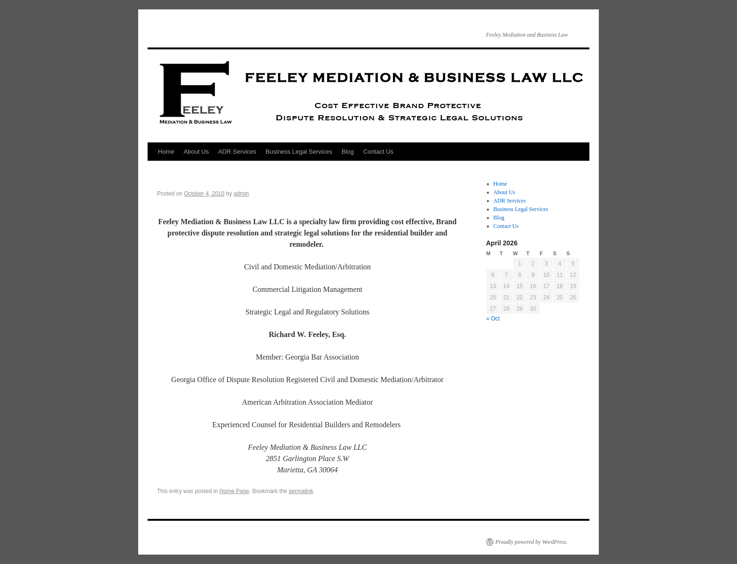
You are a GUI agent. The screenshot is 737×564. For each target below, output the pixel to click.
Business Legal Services (299, 151)
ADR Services (237, 151)
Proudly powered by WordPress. (531, 542)
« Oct (493, 318)
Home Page (234, 491)
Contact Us (378, 151)
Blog (348, 151)
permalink (301, 491)
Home (166, 151)
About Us (196, 151)
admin (241, 193)
